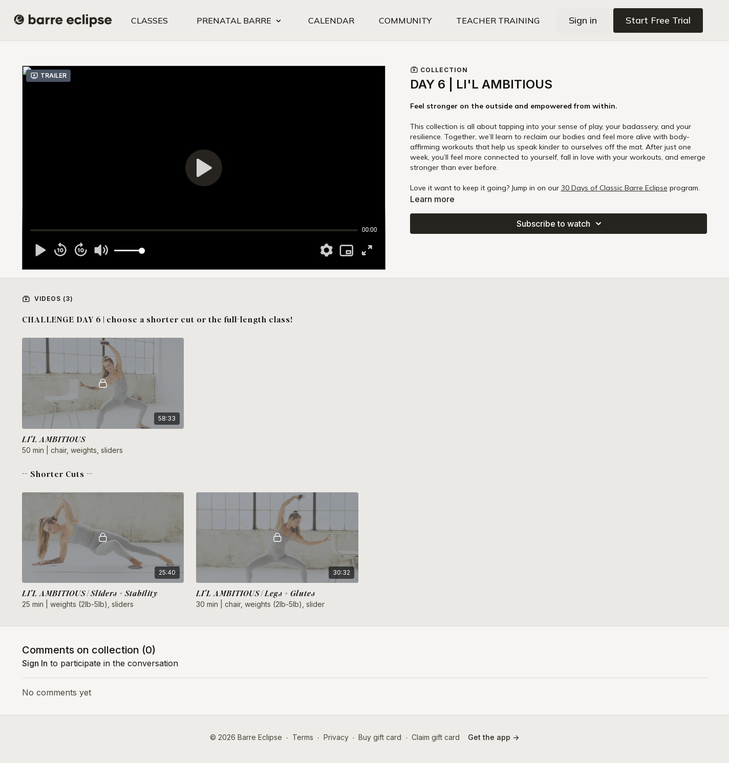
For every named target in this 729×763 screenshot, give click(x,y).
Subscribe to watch (561, 223)
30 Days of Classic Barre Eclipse (614, 187)
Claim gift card (436, 737)
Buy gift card (379, 737)
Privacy (336, 737)
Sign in (583, 20)
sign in (35, 663)
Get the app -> (493, 737)
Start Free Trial (658, 20)
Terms (302, 737)
